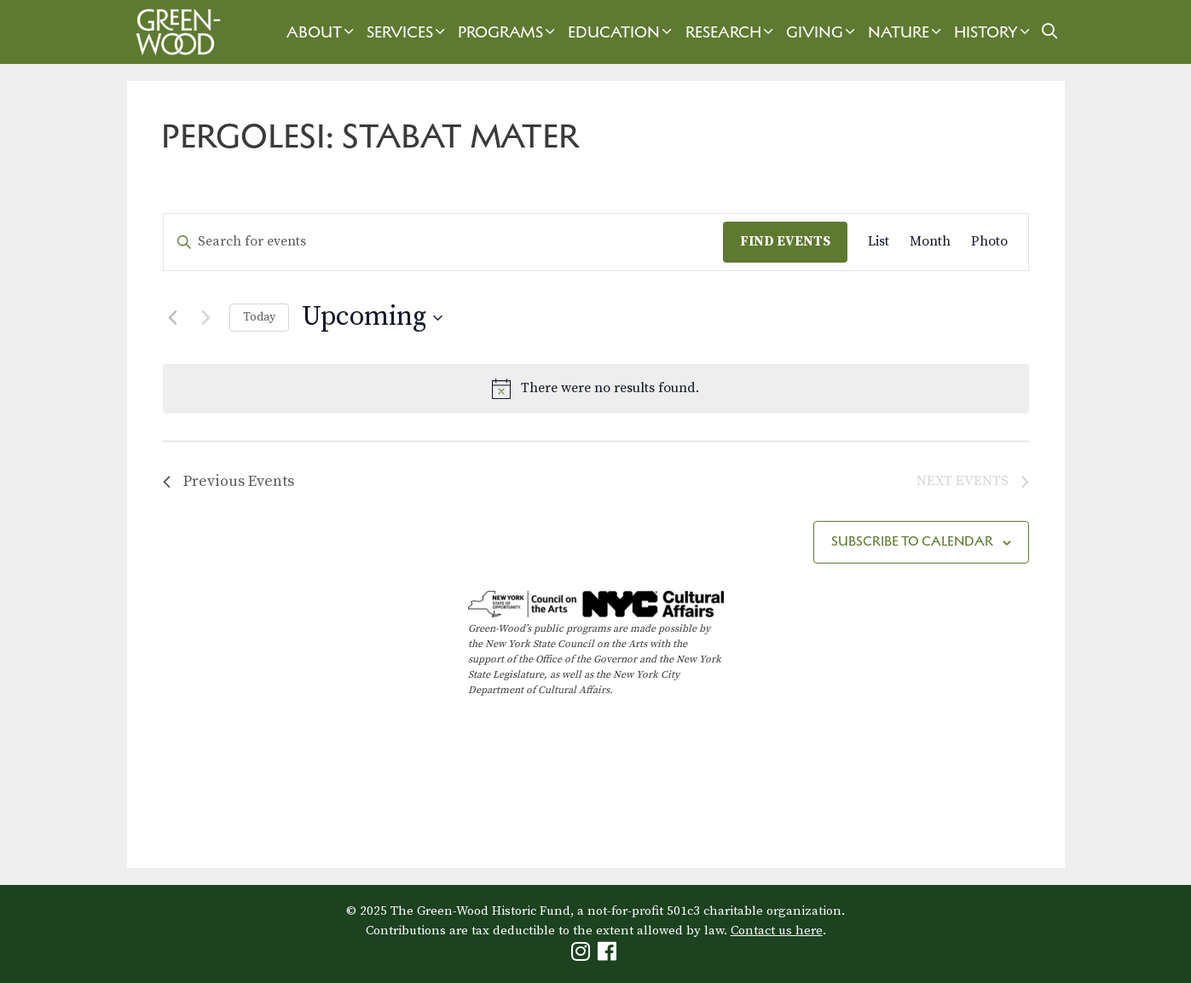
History (994, 32)
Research (731, 32)
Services (408, 32)
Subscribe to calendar (912, 541)
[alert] (596, 388)
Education (622, 32)
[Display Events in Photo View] (989, 242)
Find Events (785, 241)
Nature (906, 32)
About (322, 32)
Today (259, 317)
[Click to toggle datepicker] (372, 317)
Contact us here (777, 930)
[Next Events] (206, 318)
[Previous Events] (173, 318)
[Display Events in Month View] (930, 242)
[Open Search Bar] (1049, 32)
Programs (508, 32)
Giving (822, 32)
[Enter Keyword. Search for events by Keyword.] (443, 242)
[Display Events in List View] (878, 242)
